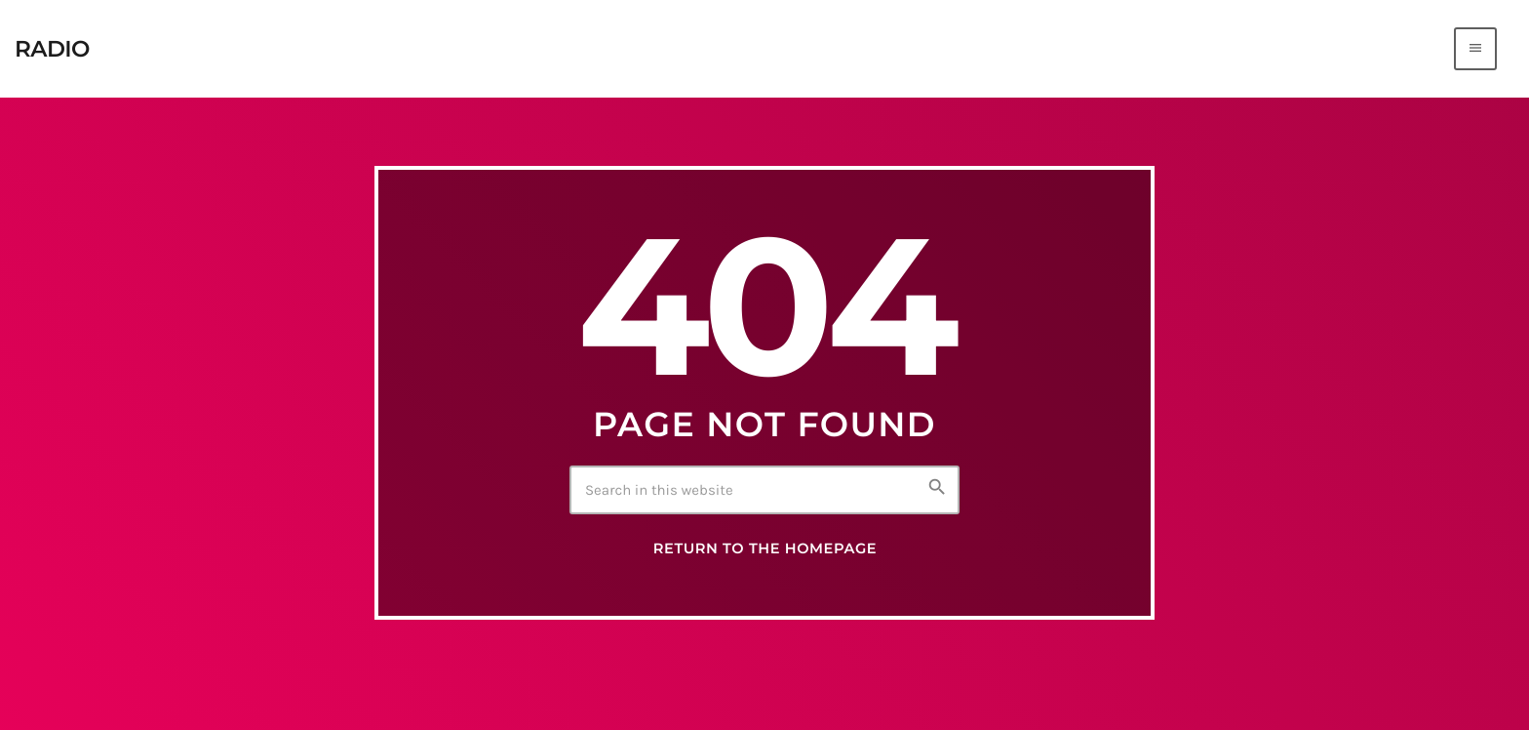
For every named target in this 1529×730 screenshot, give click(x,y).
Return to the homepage (764, 552)
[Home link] (52, 49)
